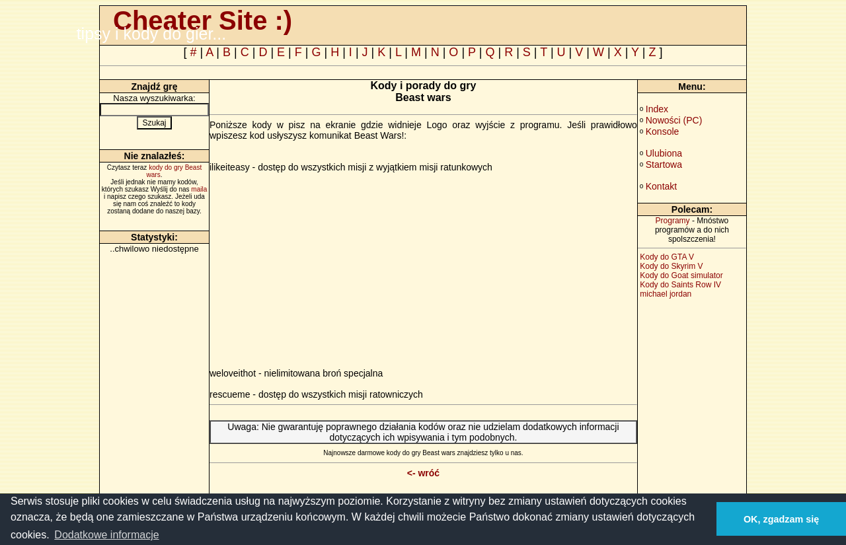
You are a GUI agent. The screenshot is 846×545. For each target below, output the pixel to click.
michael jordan (665, 294)
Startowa (664, 164)
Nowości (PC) (674, 120)
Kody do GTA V (667, 257)
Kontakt (661, 186)
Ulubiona (664, 153)
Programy (673, 220)
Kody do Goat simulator (681, 275)
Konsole (662, 131)
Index (657, 109)
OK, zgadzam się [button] (781, 519)
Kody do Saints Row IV (680, 284)
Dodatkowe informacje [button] (106, 534)
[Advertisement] (321, 275)
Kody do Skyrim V (671, 266)
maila (199, 189)
